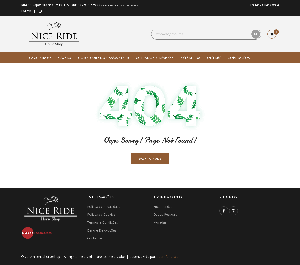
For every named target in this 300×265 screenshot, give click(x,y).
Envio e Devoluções (102, 230)
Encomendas (162, 206)
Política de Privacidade (103, 206)
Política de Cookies (101, 214)
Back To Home (150, 159)
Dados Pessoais (165, 214)
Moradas (160, 222)
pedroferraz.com (169, 256)
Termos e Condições (102, 222)
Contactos (94, 238)
